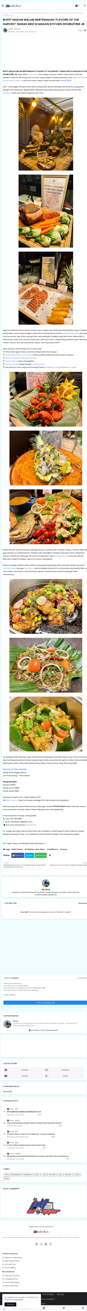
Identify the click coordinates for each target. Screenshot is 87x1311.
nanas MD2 (66, 80)
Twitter (30, 855)
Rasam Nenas (11, 361)
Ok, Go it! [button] (10, 1304)
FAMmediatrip (15, 1175)
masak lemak (67, 333)
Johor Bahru (33, 74)
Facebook (19, 855)
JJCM (44, 1175)
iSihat (7, 1178)
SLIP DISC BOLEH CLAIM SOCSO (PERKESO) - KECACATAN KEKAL (31, 1134)
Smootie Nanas (9, 568)
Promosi (12, 13)
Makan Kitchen (79, 77)
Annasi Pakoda (11, 364)
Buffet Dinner (17, 849)
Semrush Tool (10, 1264)
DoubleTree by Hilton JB (13, 80)
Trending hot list (11, 1279)
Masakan (68, 1175)
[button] (84, 5)
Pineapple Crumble (53, 367)
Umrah (77, 1175)
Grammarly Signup (12, 1282)
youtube (25, 1076)
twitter (65, 1076)
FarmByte (7, 93)
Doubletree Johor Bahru (35, 849)
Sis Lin (45, 889)
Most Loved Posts (11, 1286)
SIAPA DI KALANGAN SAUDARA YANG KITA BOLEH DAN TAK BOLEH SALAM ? (34, 1123)
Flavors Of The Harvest (15, 769)
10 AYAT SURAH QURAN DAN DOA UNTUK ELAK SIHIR (26, 1145)
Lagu (60, 1175)
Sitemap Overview (12, 1275)
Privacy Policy (48, 1294)
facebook (24, 1070)
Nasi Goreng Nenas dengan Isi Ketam (21, 358)
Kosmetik (52, 1175)
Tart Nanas (29, 568)
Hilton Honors (11, 800)
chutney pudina (38, 364)
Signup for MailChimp (13, 1257)
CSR (6, 1175)
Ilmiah (37, 1175)
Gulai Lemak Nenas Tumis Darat (18, 355)
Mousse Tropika (69, 367)
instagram (65, 1070)
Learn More (18, 1299)
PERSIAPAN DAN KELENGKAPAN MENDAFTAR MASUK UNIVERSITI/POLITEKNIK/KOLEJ (38, 1156)
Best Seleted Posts (12, 1261)
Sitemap (60, 1294)
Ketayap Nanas (60, 556)
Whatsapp (41, 855)
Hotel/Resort (52, 849)
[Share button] (49, 855)
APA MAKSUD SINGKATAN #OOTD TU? (24, 1112)
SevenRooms (31, 825)
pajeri (76, 333)
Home (5, 13)
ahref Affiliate (10, 1268)
